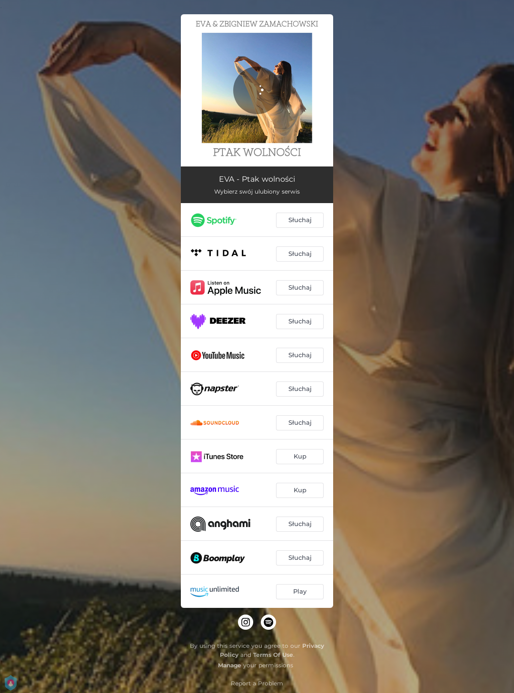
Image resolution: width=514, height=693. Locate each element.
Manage (229, 665)
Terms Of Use (273, 654)
